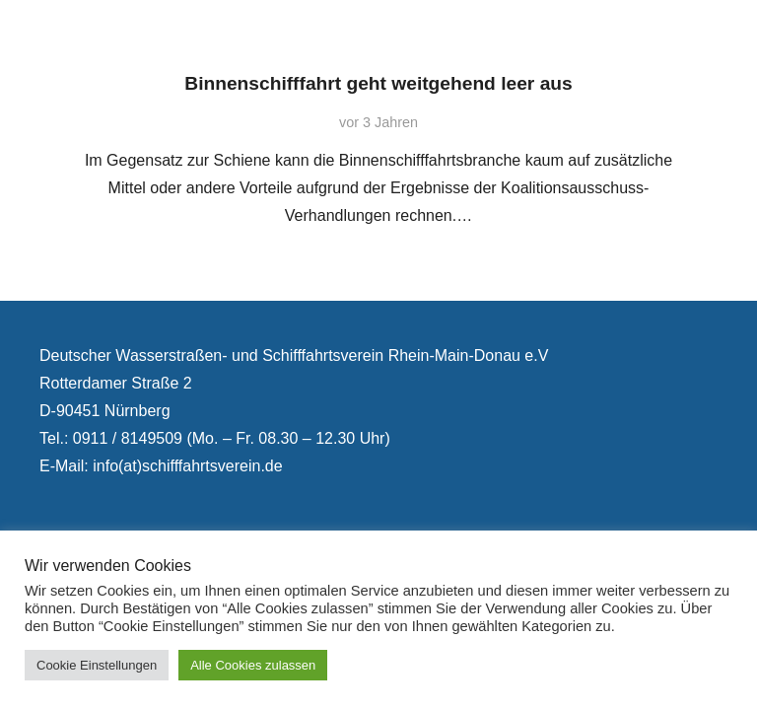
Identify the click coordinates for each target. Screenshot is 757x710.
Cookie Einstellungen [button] (96, 665)
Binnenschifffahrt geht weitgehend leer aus (378, 83)
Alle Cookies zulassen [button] (252, 665)
